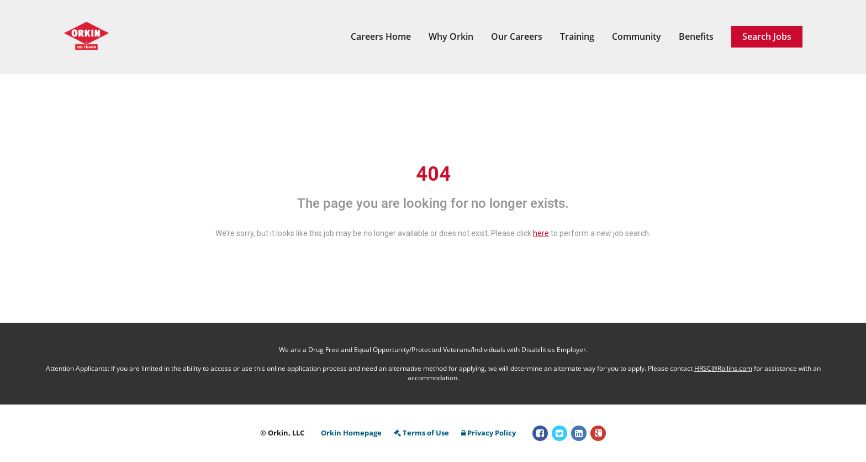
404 (433, 174)
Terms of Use (421, 433)
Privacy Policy (488, 433)
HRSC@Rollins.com (723, 368)
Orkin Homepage (351, 433)
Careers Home (381, 36)
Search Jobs (766, 36)
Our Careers (516, 36)
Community (636, 36)
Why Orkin (451, 36)
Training (577, 36)
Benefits (696, 36)
